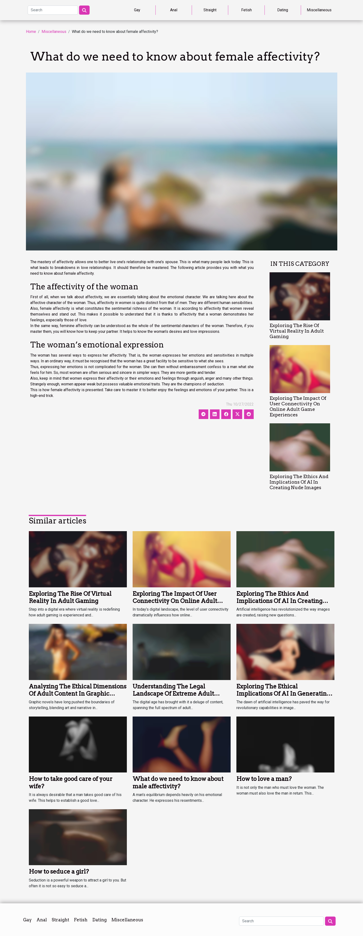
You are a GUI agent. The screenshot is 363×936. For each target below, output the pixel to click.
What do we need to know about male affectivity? (178, 782)
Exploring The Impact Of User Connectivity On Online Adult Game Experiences (298, 406)
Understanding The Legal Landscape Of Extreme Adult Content (173, 694)
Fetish (246, 10)
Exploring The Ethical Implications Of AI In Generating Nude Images (283, 694)
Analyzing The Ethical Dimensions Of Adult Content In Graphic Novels (77, 694)
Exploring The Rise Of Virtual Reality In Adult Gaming (297, 331)
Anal (173, 10)
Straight (209, 10)
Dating (282, 10)
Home (31, 31)
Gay (137, 10)
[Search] (53, 10)
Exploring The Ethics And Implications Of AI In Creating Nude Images (299, 482)
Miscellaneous (319, 10)
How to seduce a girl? (59, 871)
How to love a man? (264, 778)
